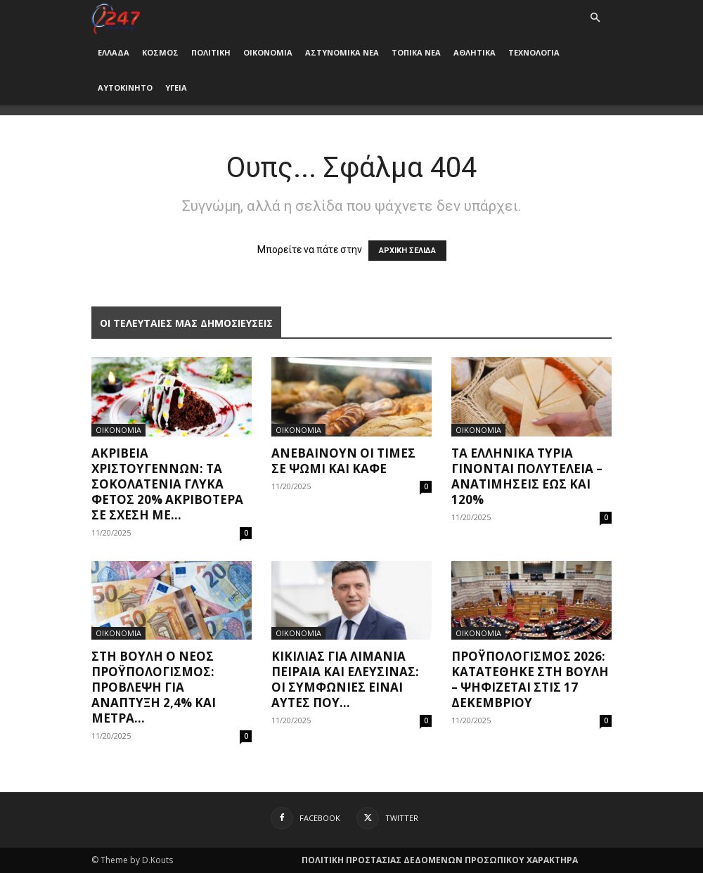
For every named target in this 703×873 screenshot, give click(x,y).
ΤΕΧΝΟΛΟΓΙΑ (534, 52)
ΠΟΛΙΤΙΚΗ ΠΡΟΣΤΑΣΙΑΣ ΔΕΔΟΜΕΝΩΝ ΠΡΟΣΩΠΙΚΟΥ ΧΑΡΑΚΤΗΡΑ (440, 860)
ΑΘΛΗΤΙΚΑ (474, 52)
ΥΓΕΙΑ (176, 87)
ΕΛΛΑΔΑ (113, 52)
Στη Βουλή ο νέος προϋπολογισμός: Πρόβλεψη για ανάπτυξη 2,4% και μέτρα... (153, 687)
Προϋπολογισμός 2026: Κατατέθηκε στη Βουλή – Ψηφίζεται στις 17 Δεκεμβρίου (530, 679)
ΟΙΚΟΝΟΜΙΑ (267, 52)
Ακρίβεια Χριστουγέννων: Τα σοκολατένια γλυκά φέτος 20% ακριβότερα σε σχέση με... (167, 484)
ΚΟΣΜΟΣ (160, 52)
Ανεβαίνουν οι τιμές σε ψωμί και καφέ (343, 461)
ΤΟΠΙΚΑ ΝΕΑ (416, 52)
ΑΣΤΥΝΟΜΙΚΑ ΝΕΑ (342, 52)
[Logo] (115, 17)
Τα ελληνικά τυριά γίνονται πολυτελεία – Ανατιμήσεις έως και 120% (526, 476)
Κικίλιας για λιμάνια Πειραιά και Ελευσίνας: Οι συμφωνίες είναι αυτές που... (345, 679)
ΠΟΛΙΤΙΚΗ (211, 52)
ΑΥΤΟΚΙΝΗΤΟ (125, 87)
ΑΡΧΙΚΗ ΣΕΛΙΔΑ (407, 250)
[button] (595, 18)
